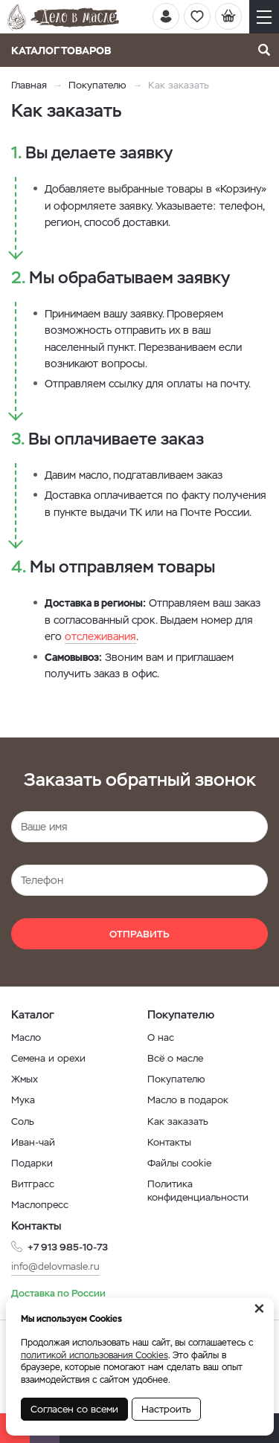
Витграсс (32, 1184)
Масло (26, 1037)
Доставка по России (58, 1293)
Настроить (166, 1409)
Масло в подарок (187, 1100)
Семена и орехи (48, 1058)
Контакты (169, 1142)
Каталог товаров (66, 50)
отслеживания (100, 636)
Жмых (24, 1079)
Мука (23, 1100)
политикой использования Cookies (94, 1355)
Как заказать (177, 1121)
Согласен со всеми (74, 1409)
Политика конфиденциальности (197, 1191)
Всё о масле (175, 1058)
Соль (22, 1121)
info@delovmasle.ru (55, 1266)
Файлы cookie (179, 1163)
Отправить (139, 934)
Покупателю (97, 85)
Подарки (32, 1163)
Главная (29, 85)
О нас (160, 1037)
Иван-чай (33, 1142)
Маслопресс (39, 1204)
